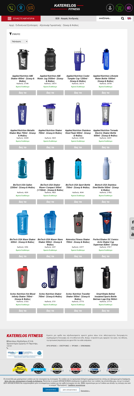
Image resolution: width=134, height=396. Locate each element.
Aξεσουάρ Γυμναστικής (50, 25)
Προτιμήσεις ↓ (85, 391)
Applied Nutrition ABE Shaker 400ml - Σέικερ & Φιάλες (22, 78)
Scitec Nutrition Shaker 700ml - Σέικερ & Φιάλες (50, 295)
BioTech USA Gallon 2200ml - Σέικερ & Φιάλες (22, 186)
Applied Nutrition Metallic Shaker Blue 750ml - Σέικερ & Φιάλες (22, 133)
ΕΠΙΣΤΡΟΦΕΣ (64, 346)
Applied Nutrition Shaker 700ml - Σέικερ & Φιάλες (50, 131)
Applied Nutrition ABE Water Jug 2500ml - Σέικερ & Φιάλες (50, 78)
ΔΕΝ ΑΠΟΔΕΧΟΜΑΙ (70, 390)
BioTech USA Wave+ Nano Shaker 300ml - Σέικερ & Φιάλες (50, 242)
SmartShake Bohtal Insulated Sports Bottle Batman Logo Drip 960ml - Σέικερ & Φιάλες (105, 298)
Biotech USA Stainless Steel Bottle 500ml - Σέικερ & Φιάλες (106, 187)
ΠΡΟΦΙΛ (75, 346)
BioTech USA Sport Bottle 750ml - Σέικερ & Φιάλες (78, 186)
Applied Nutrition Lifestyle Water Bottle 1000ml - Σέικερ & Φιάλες (105, 78)
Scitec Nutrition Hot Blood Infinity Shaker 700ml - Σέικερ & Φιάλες (22, 296)
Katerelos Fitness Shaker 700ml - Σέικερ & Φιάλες (78, 240)
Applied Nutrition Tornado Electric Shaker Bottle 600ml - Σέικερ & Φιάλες (105, 133)
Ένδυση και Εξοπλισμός (27, 25)
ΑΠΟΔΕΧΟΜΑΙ (50, 390)
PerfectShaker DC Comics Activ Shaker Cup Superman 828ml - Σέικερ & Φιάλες (105, 243)
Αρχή (11, 25)
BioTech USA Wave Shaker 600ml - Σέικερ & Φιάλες (22, 240)
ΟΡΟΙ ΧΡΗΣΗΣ (51, 346)
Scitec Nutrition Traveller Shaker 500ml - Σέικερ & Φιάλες (78, 296)
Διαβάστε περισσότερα (76, 385)
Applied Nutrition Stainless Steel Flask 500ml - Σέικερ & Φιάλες (78, 133)
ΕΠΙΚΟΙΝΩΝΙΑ (85, 346)
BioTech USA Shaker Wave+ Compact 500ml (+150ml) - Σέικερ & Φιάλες (50, 187)
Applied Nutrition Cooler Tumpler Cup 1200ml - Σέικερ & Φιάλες (78, 78)
